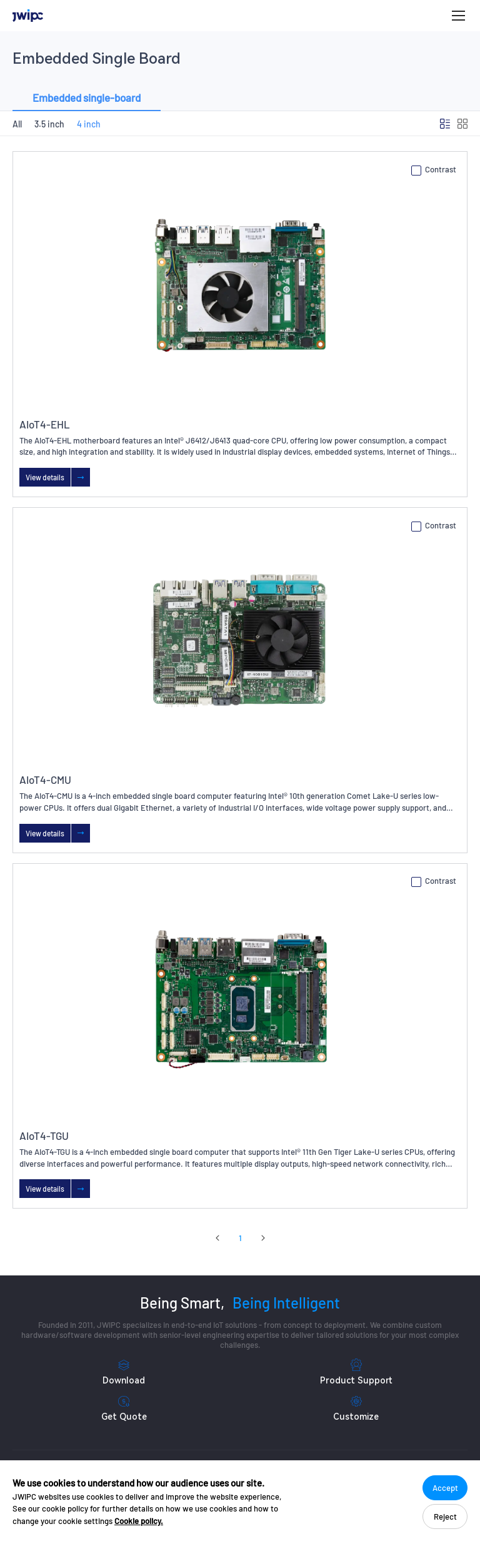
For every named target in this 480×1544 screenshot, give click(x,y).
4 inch (89, 124)
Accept (445, 1488)
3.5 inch (49, 124)
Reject (445, 1517)
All (17, 124)
